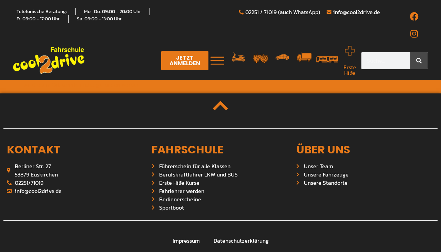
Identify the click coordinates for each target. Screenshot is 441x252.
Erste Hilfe (349, 70)
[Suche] (419, 60)
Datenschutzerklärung (241, 240)
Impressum (186, 240)
